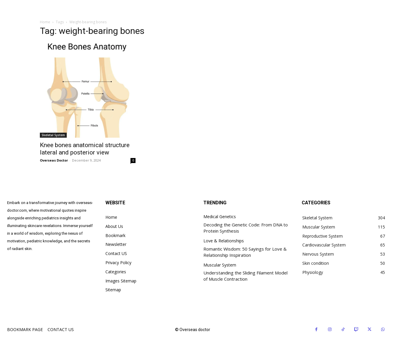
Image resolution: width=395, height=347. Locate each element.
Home (45, 21)
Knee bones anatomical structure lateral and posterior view (85, 149)
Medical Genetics (219, 216)
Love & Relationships (223, 241)
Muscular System (219, 265)
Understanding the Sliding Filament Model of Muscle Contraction (245, 276)
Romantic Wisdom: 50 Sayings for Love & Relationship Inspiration (245, 252)
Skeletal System (53, 135)
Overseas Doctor (54, 160)
